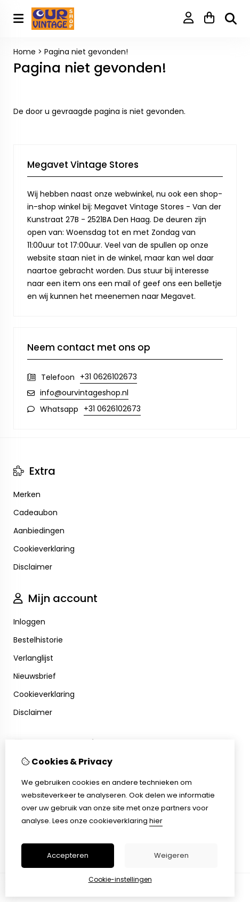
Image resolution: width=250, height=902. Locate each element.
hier (156, 821)
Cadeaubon (35, 512)
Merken (27, 494)
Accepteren (67, 855)
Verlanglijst (33, 658)
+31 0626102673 (108, 376)
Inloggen (29, 621)
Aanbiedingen (38, 530)
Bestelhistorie (38, 640)
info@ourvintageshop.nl (84, 392)
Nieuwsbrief (34, 676)
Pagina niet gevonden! (86, 51)
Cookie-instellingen (120, 879)
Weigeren (171, 855)
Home (24, 51)
